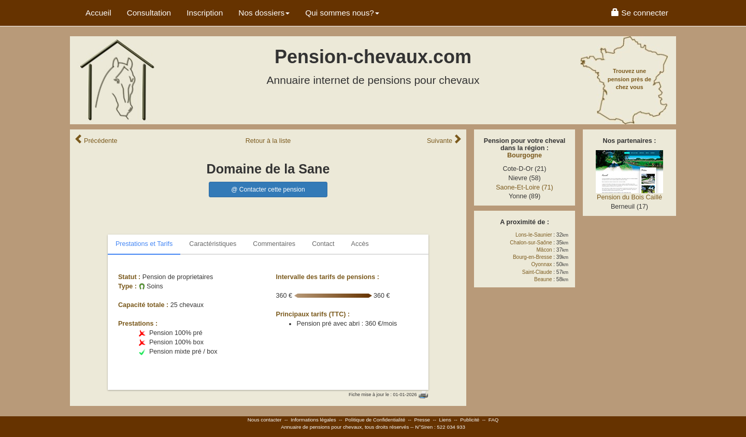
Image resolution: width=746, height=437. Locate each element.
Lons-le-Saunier (533, 235)
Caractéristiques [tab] (212, 243)
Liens (445, 420)
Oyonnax (542, 264)
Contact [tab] (323, 243)
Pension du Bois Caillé (629, 197)
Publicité (469, 420)
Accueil (98, 12)
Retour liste (268, 140)
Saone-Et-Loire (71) (524, 187)
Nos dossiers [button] (264, 12)
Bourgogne (524, 155)
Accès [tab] (360, 243)
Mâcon (544, 250)
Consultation (149, 12)
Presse (422, 420)
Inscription (205, 12)
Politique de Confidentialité (375, 420)
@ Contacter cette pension (268, 189)
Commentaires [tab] (274, 243)
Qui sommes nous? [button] (342, 12)
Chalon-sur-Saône (531, 242)
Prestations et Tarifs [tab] (144, 243)
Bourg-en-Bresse (532, 257)
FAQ (494, 420)
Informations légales (313, 420)
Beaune (543, 279)
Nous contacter (265, 420)
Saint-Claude (537, 272)
